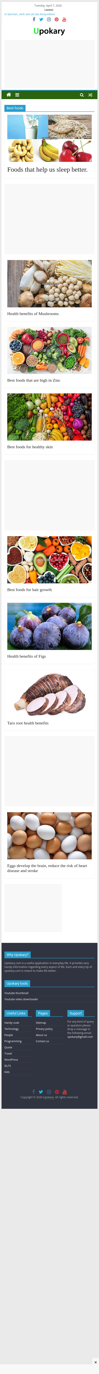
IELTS (7, 1066)
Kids (7, 1072)
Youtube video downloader (21, 999)
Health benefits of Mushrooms (33, 313)
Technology (11, 1029)
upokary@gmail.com (80, 1037)
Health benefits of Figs (26, 656)
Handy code (11, 1022)
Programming (12, 1041)
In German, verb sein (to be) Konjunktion (29, 14)
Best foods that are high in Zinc (33, 380)
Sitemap (41, 1022)
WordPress (11, 1059)
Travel (8, 1053)
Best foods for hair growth (29, 589)
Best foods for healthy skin (30, 446)
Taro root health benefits (28, 723)
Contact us (42, 1041)
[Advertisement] (49, 64)
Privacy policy (44, 1029)
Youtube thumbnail (16, 993)
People (8, 1035)
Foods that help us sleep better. (47, 169)
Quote (8, 1047)
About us (41, 1035)
